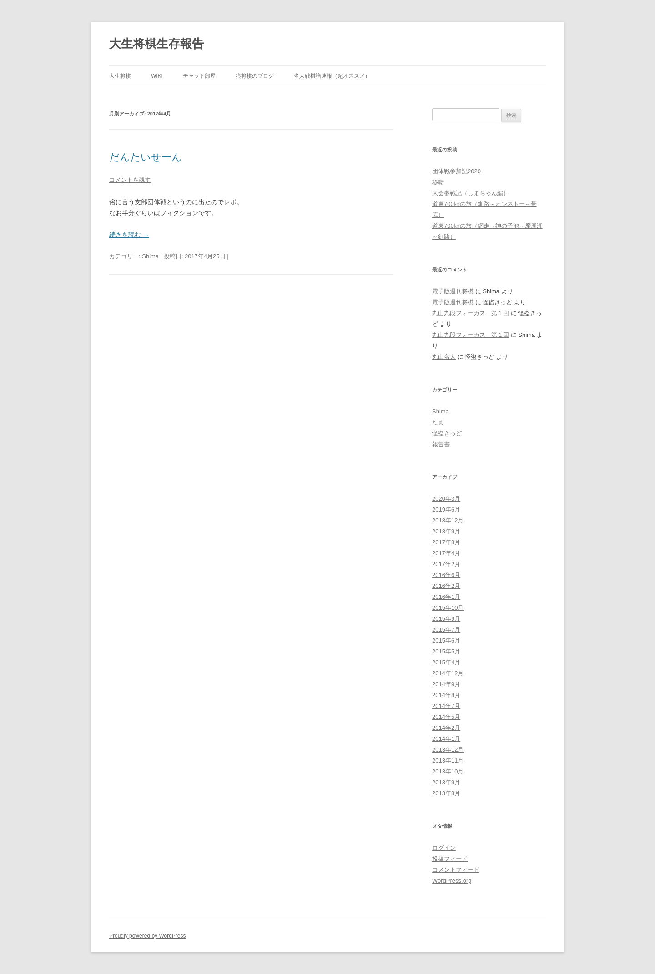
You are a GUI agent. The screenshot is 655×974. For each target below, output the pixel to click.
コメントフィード (455, 869)
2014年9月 (446, 684)
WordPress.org (451, 880)
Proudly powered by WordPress (147, 936)
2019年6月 (446, 509)
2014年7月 (446, 706)
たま (438, 422)
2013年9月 (446, 782)
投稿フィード (450, 858)
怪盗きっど (447, 433)
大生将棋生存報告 (156, 43)
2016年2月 (446, 585)
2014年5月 (446, 716)
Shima (150, 256)
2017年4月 (446, 553)
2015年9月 (446, 618)
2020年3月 (446, 498)
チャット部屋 (199, 76)
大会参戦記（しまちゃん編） (470, 193)
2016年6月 (446, 575)
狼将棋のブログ (255, 76)
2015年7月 (446, 629)
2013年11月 (448, 760)
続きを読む (129, 234)
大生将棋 (120, 76)
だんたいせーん (145, 157)
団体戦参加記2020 (456, 171)
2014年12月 (448, 673)
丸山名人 (444, 356)
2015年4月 (446, 662)
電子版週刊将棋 (453, 291)
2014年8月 (446, 695)
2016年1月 (446, 596)
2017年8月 (446, 542)
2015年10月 (448, 607)
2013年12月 (448, 749)
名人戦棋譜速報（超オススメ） (332, 76)
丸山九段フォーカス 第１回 (470, 313)
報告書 (441, 444)
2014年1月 (446, 738)
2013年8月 (446, 793)
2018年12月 (448, 520)
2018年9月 (446, 531)
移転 (438, 182)
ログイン (444, 847)
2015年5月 (446, 651)
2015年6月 (446, 640)
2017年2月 (446, 564)
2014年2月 (446, 727)
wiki (157, 76)
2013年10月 (448, 771)
